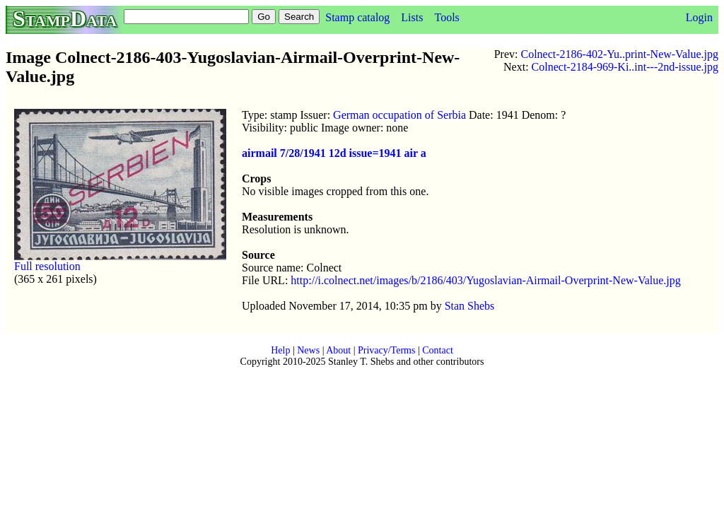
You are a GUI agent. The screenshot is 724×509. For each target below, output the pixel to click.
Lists (412, 17)
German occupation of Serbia (399, 115)
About (338, 350)
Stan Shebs (470, 306)
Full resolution (47, 266)
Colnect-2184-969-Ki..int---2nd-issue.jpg (625, 67)
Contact (437, 350)
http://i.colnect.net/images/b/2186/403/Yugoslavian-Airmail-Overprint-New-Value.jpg (485, 280)
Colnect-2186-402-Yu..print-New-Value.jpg (620, 54)
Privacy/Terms (386, 350)
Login (699, 17)
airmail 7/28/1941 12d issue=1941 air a (334, 153)
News (308, 350)
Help (280, 350)
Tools (446, 17)
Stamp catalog (357, 17)
